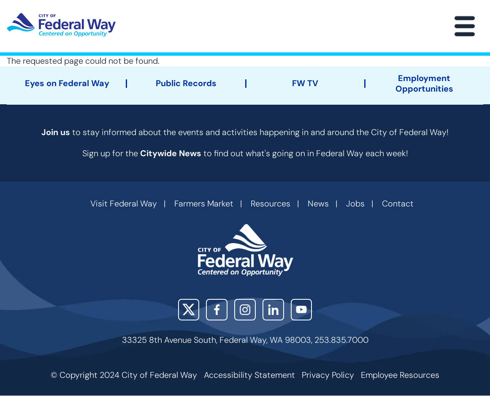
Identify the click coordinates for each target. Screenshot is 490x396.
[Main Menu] (464, 26)
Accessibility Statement (249, 374)
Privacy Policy (328, 374)
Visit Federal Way (123, 203)
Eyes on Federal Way (67, 83)
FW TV (305, 83)
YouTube (301, 309)
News (318, 203)
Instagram (245, 309)
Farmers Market (203, 203)
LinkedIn (273, 309)
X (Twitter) (188, 309)
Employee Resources (400, 374)
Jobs (355, 203)
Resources (270, 203)
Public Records (186, 83)
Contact (398, 203)
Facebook (216, 309)
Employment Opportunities (424, 83)
